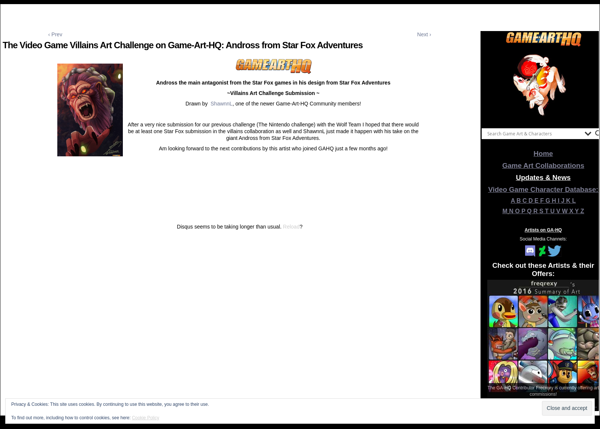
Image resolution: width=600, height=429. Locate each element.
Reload (291, 227)
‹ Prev (55, 34)
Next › (424, 34)
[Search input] (534, 133)
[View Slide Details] (543, 85)
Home (543, 153)
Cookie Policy (145, 417)
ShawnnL (221, 104)
